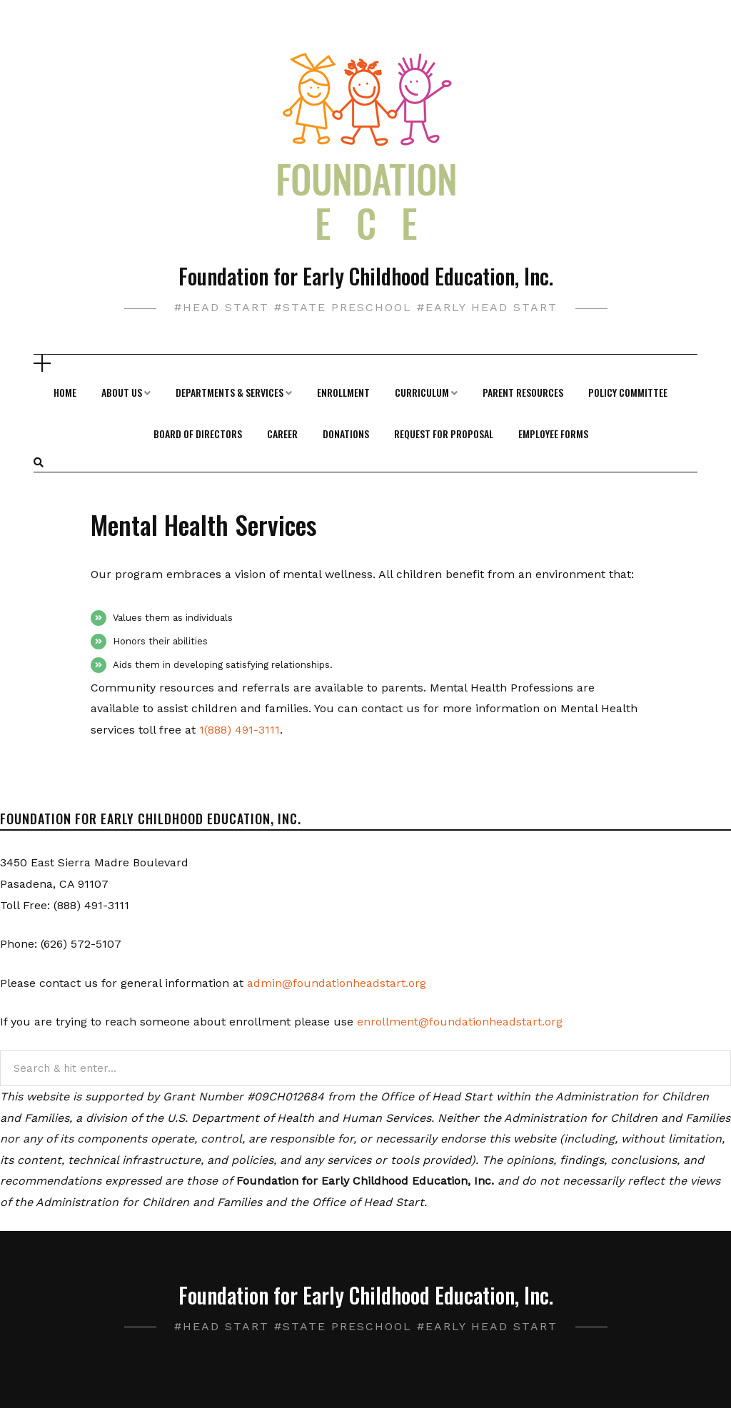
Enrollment (343, 392)
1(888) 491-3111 (239, 729)
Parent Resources (523, 392)
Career (282, 433)
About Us (121, 392)
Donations (346, 433)
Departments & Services (229, 392)
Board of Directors (197, 433)
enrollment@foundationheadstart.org (460, 1021)
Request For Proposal (443, 433)
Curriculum (422, 392)
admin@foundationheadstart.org (336, 983)
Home (65, 392)
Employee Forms (553, 433)
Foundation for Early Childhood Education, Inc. (365, 276)
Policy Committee (627, 392)
